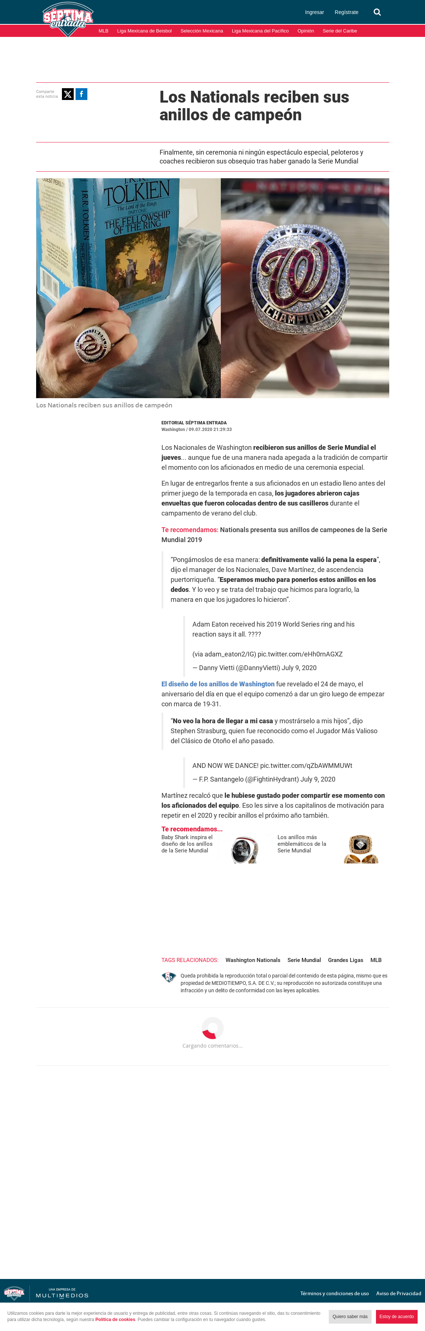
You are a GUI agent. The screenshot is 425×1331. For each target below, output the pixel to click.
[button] (68, 94)
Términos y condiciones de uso (334, 1293)
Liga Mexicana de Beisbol (144, 31)
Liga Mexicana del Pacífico (260, 31)
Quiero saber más (349, 1316)
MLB (104, 31)
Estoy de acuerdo (397, 1316)
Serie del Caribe (340, 31)
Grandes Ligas (345, 960)
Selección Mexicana (202, 31)
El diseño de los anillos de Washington (218, 684)
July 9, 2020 (299, 668)
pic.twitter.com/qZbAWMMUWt (306, 765)
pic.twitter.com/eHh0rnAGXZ (300, 654)
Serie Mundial (304, 960)
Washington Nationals (253, 960)
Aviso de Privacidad (398, 1293)
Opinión (305, 31)
